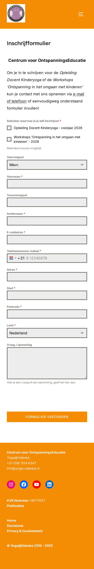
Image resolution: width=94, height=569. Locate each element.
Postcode (14, 306)
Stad (11, 288)
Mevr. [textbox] (14, 164)
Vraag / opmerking (19, 344)
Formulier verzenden (47, 417)
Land (11, 325)
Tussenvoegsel (17, 195)
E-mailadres (16, 232)
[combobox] (47, 165)
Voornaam (15, 176)
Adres (12, 269)
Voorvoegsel (15, 157)
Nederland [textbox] (18, 333)
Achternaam (16, 213)
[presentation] (41, 398)
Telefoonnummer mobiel (24, 251)
